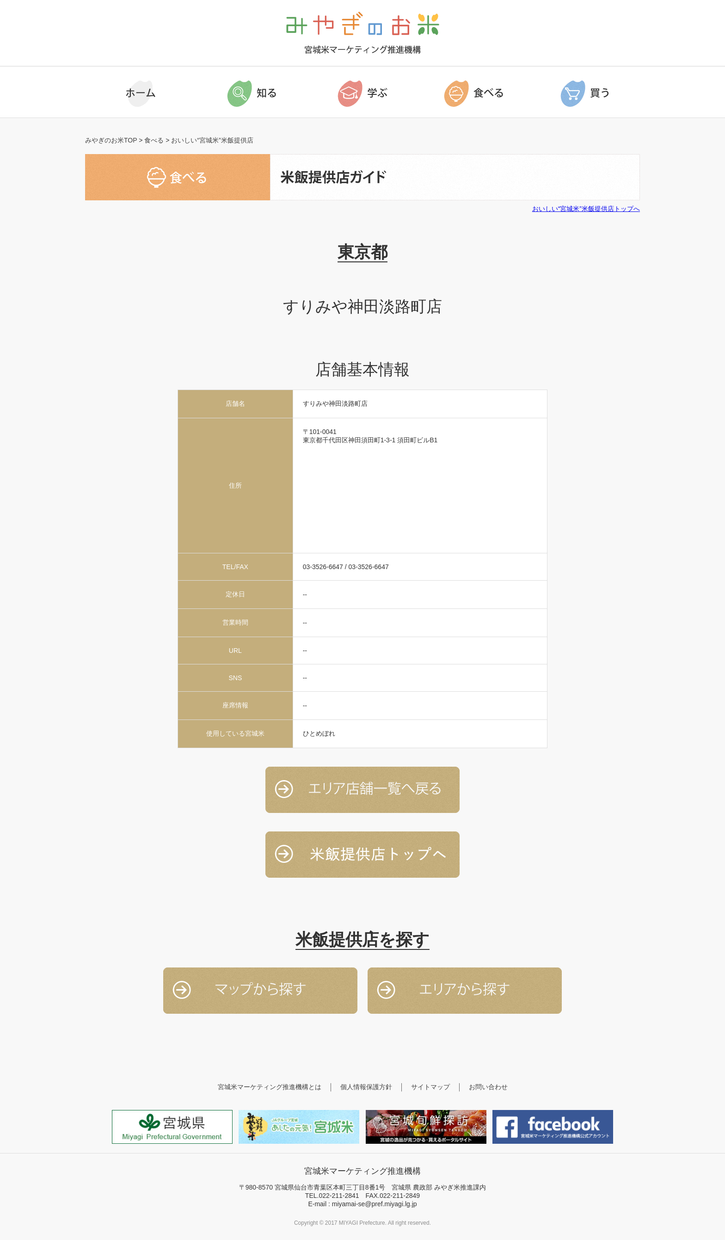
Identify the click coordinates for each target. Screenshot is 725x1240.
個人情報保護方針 (366, 1087)
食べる (154, 140)
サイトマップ (430, 1087)
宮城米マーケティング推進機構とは (269, 1087)
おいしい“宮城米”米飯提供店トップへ (586, 208)
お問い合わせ (488, 1087)
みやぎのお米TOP (111, 140)
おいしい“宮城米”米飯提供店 (212, 140)
